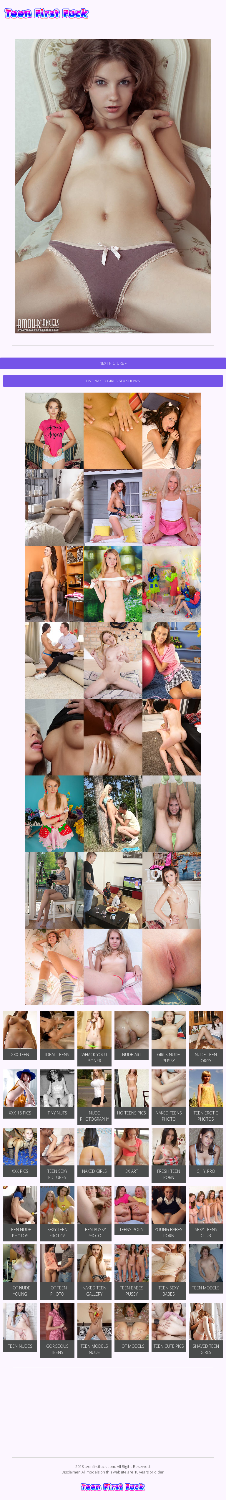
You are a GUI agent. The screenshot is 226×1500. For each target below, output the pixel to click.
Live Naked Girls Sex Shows (113, 380)
